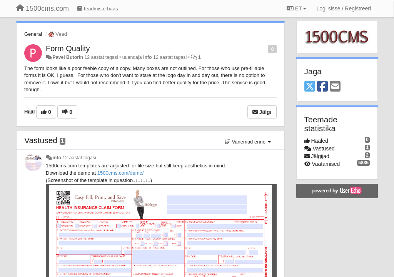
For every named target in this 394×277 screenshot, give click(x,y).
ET (296, 8)
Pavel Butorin (67, 57)
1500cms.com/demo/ (120, 173)
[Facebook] (322, 86)
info (147, 57)
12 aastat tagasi (79, 157)
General (33, 34)
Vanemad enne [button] (247, 142)
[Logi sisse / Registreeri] (343, 8)
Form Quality (68, 48)
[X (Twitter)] (309, 86)
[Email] (335, 86)
